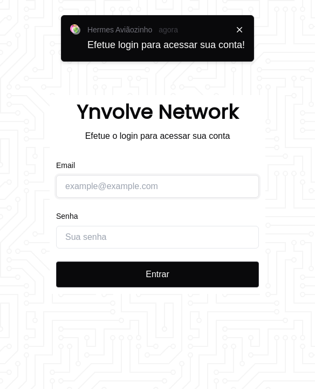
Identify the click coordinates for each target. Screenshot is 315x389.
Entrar (157, 274)
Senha (67, 216)
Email (65, 165)
